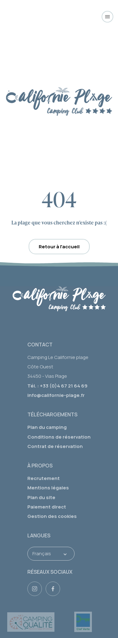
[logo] (59, 300)
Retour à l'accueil (59, 246)
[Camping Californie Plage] (58, 16)
